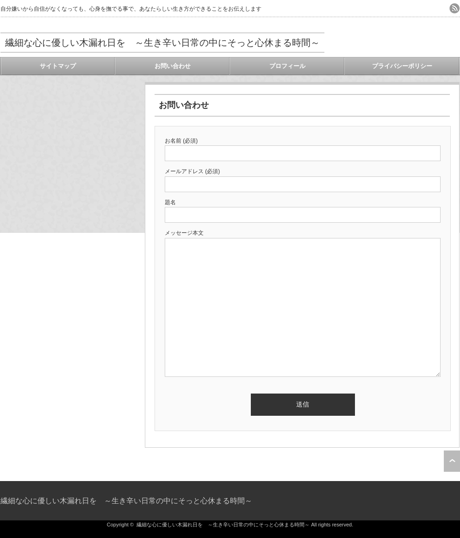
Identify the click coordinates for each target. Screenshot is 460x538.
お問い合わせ (173, 66)
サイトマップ (58, 66)
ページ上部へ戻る (452, 461)
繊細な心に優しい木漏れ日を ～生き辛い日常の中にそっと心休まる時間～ (162, 43)
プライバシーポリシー (402, 66)
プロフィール (287, 66)
